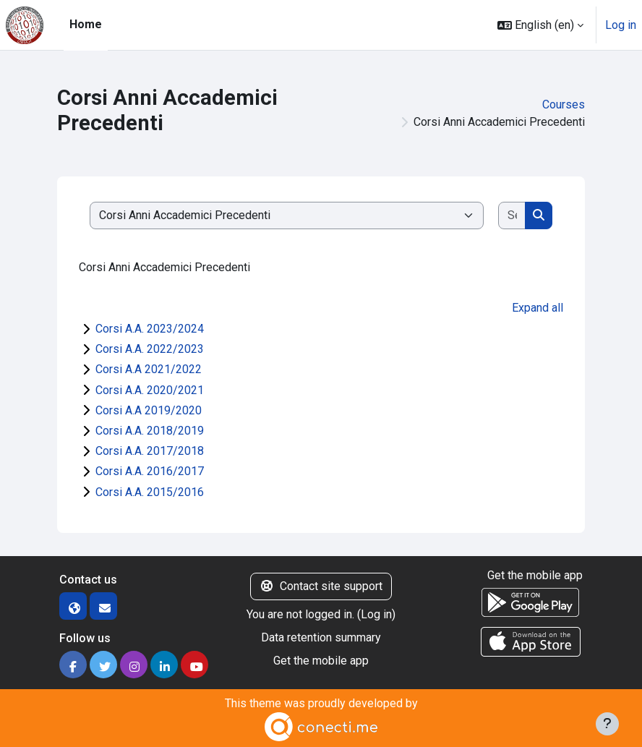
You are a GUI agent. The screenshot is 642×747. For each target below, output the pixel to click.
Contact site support (321, 586)
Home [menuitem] (85, 24)
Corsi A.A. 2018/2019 (149, 430)
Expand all (537, 308)
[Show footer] (607, 723)
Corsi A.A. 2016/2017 (149, 471)
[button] (540, 25)
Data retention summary (321, 637)
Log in (620, 25)
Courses (563, 104)
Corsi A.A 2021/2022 (148, 369)
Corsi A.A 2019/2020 (148, 410)
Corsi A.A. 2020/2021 (149, 390)
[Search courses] (512, 215)
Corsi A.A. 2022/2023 (149, 349)
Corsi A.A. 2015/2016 (149, 492)
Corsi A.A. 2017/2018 (149, 451)
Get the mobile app (321, 660)
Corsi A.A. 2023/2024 (149, 329)
